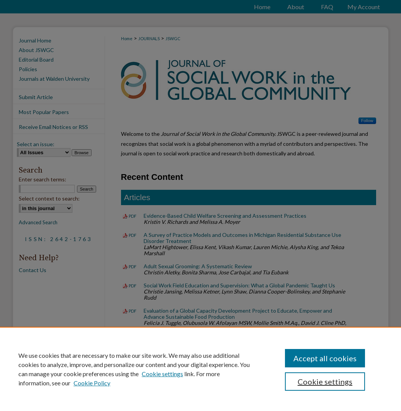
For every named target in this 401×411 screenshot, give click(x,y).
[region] (200, 369)
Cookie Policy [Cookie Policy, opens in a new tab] (92, 383)
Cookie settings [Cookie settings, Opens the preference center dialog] (325, 381)
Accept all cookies (325, 358)
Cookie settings (162, 373)
